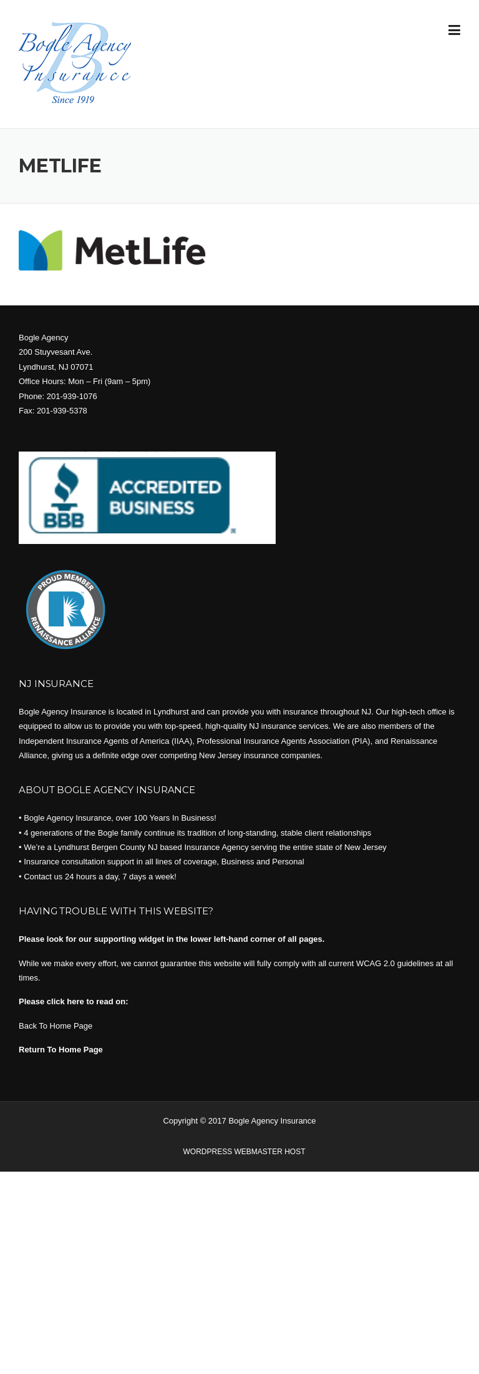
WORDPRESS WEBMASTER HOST (244, 1151)
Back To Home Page (55, 1025)
